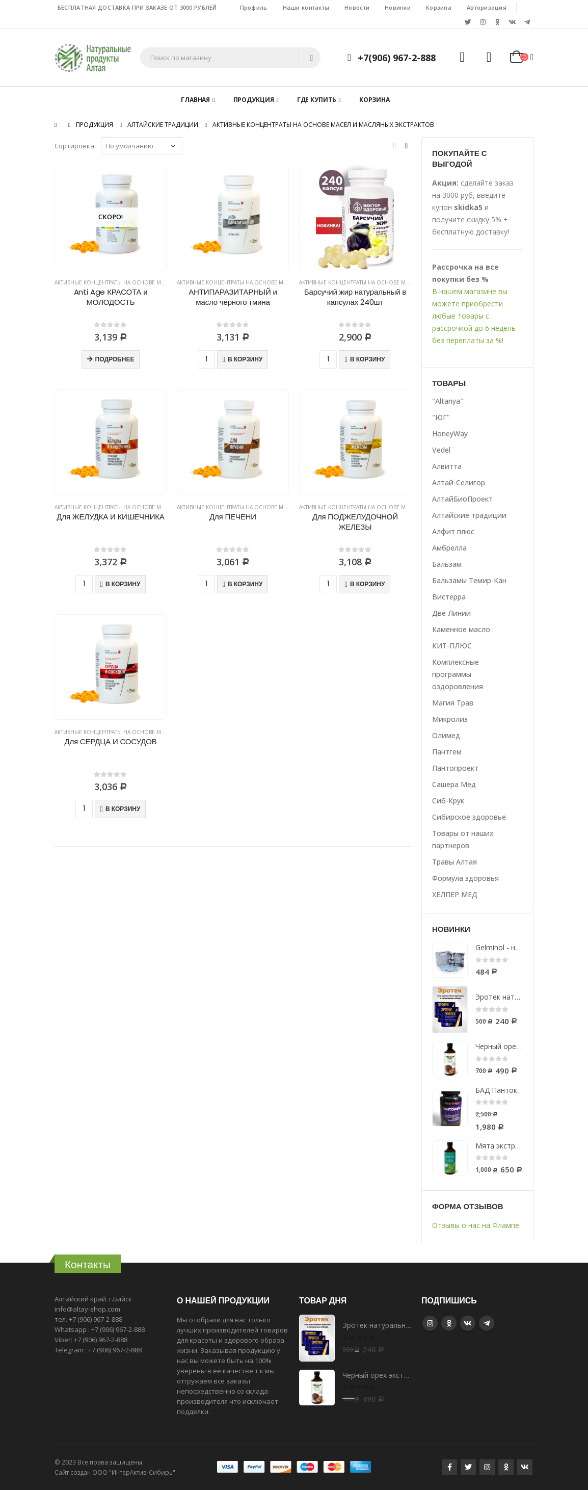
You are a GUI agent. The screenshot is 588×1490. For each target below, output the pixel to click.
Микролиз (450, 719)
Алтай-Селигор (458, 482)
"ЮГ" (441, 417)
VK (467, 1323)
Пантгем (447, 751)
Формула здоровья (465, 878)
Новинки (398, 7)
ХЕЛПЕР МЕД (454, 894)
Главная (195, 99)
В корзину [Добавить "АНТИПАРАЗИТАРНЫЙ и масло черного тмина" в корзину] (245, 359)
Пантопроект (455, 768)
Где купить (316, 99)
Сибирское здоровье (469, 817)
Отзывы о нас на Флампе (475, 1225)
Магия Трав (452, 703)
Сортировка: (75, 145)
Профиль (254, 7)
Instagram (430, 1323)
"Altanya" (447, 401)
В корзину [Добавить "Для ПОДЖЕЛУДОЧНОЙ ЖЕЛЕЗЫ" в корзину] (367, 584)
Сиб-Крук (448, 800)
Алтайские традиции (469, 515)
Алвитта (447, 466)
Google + (449, 1323)
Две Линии (451, 613)
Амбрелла (449, 548)
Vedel (441, 450)
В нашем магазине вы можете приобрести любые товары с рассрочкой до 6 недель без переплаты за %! (474, 315)
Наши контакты (306, 7)
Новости (356, 7)
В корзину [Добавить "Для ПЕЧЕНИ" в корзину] (245, 584)
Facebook (449, 1467)
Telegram (486, 1323)
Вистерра (449, 597)
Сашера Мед (454, 784)
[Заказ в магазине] (141, 145)
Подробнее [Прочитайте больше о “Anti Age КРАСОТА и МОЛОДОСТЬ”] (115, 359)
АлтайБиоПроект (462, 499)
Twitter (468, 1467)
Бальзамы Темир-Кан (469, 580)
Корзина (438, 7)
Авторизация (486, 7)
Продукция (253, 99)
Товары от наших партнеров (463, 839)
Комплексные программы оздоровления (457, 674)
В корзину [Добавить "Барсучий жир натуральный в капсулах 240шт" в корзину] (367, 359)
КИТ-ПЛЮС (452, 645)
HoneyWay (450, 433)
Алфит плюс (453, 531)
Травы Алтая (454, 862)
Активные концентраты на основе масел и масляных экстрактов (150, 282)
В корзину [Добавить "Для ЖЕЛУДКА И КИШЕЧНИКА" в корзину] (122, 584)
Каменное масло (461, 629)
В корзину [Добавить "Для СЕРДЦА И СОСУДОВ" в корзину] (122, 808)
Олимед (446, 735)
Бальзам (447, 564)
